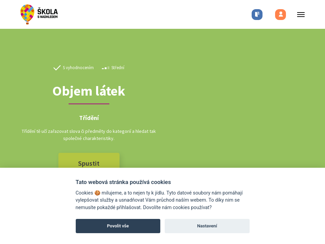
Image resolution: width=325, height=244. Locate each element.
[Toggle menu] (299, 14)
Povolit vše (118, 225)
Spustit (89, 163)
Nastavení (207, 225)
